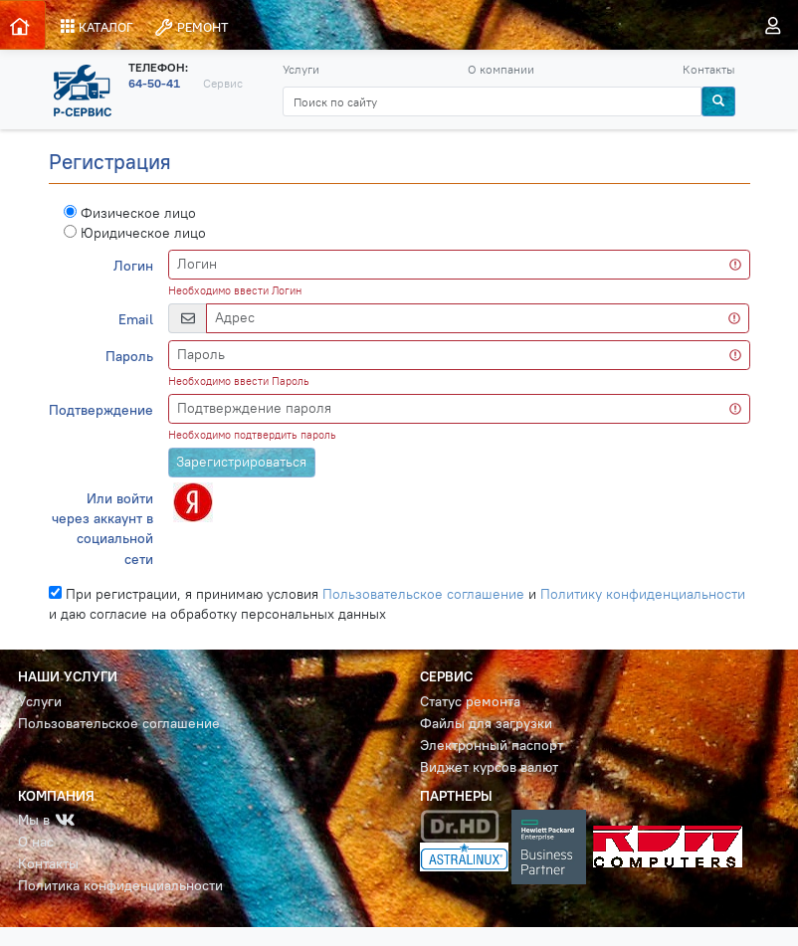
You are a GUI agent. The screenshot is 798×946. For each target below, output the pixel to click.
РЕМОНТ (191, 27)
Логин (133, 266)
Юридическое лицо (135, 233)
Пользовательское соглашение (423, 594)
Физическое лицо (130, 213)
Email (135, 319)
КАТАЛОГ (97, 27)
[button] (190, 500)
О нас (36, 842)
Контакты (709, 69)
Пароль (129, 356)
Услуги (301, 69)
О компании (501, 69)
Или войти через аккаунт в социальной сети (102, 529)
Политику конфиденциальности (642, 594)
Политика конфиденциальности (120, 885)
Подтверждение (101, 410)
